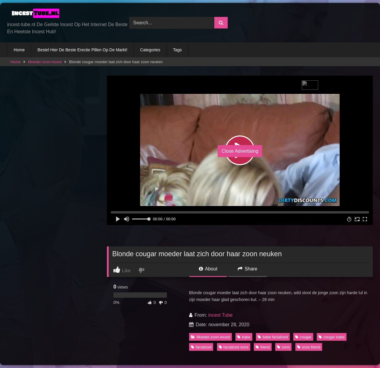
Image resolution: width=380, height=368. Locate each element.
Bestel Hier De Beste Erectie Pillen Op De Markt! (82, 49)
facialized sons (233, 347)
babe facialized (273, 337)
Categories (150, 49)
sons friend (309, 347)
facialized (201, 347)
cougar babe (331, 337)
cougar (303, 337)
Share (247, 268)
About (208, 268)
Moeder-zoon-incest (45, 62)
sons (283, 347)
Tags (177, 49)
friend (263, 347)
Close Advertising (239, 151)
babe (243, 337)
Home (19, 49)
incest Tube (220, 315)
